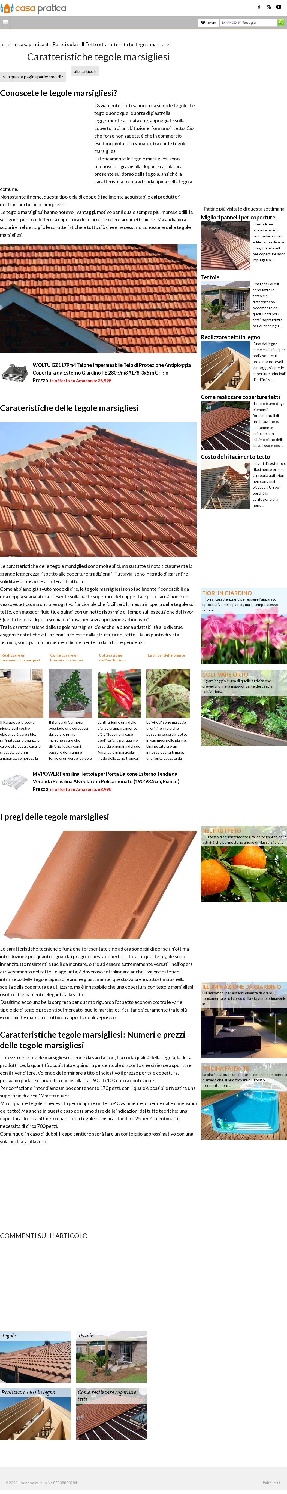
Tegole (8, 1336)
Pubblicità (271, 1483)
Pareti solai (65, 44)
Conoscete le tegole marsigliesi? (58, 93)
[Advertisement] (64, 38)
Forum (208, 22)
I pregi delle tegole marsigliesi (54, 816)
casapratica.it (33, 44)
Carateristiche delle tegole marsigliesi (69, 408)
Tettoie (85, 1336)
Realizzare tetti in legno (28, 1393)
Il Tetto (89, 44)
